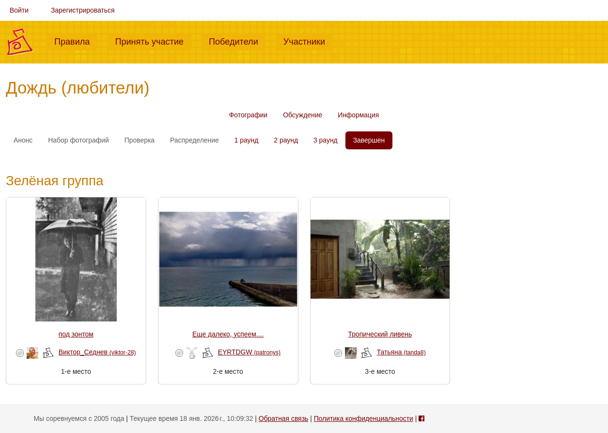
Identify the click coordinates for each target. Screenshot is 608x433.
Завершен (369, 140)
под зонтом (76, 334)
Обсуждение (302, 115)
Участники (308, 41)
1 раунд (246, 140)
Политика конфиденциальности (363, 418)
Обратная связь (283, 418)
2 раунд (286, 140)
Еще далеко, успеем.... (228, 334)
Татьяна (401, 352)
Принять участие (153, 41)
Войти (19, 10)
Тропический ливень (380, 334)
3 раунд (325, 140)
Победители (237, 41)
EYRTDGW (249, 352)
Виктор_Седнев (97, 352)
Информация (358, 115)
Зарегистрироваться (83, 10)
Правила (75, 41)
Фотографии (248, 115)
